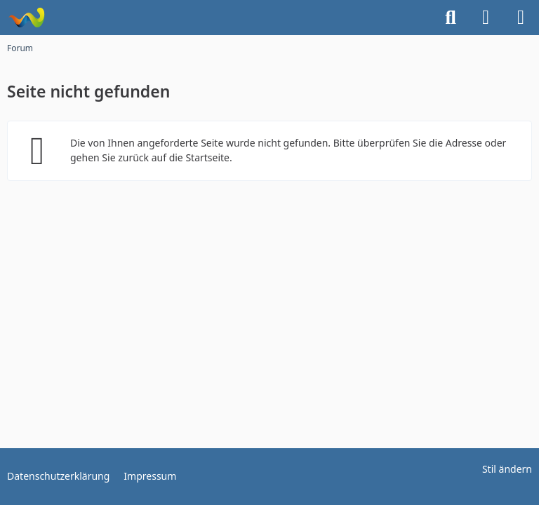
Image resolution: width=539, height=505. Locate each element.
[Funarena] (26, 18)
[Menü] (521, 18)
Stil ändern (507, 469)
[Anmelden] (486, 17)
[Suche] (451, 18)
